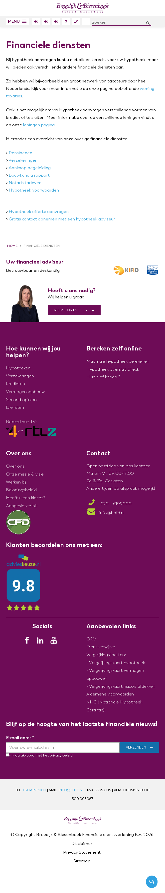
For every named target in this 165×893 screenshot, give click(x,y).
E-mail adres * (20, 738)
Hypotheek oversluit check (112, 369)
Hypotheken (18, 368)
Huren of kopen (101, 377)
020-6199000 (34, 790)
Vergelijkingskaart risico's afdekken (122, 686)
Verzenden (136, 748)
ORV (91, 639)
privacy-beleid (61, 755)
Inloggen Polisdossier (56, 22)
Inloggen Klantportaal (36, 22)
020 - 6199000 (109, 504)
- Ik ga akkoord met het (29, 755)
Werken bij (16, 482)
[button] (17, 21)
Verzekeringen (22, 160)
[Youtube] (55, 641)
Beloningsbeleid (21, 490)
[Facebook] (28, 641)
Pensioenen (20, 152)
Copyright (25, 834)
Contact (76, 22)
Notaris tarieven (25, 182)
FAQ (66, 22)
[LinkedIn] (41, 641)
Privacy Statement (82, 852)
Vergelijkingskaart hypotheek (117, 662)
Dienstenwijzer (100, 647)
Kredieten (15, 384)
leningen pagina (39, 125)
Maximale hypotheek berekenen (117, 361)
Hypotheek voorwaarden (34, 190)
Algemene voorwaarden (110, 694)
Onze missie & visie (25, 474)
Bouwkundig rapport (29, 175)
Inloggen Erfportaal (46, 22)
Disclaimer (81, 843)
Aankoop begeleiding (30, 167)
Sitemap (81, 861)
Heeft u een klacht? (25, 497)
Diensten (15, 407)
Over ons (86, 21)
